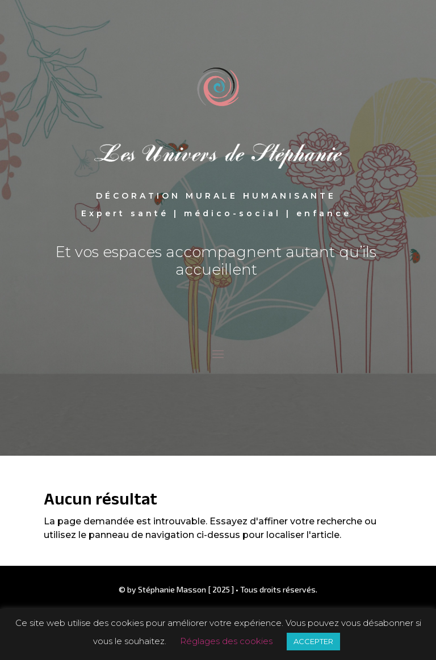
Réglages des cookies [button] (226, 641)
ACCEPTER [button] (313, 641)
